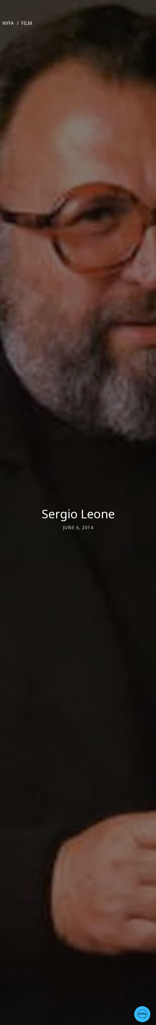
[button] (142, 1014)
